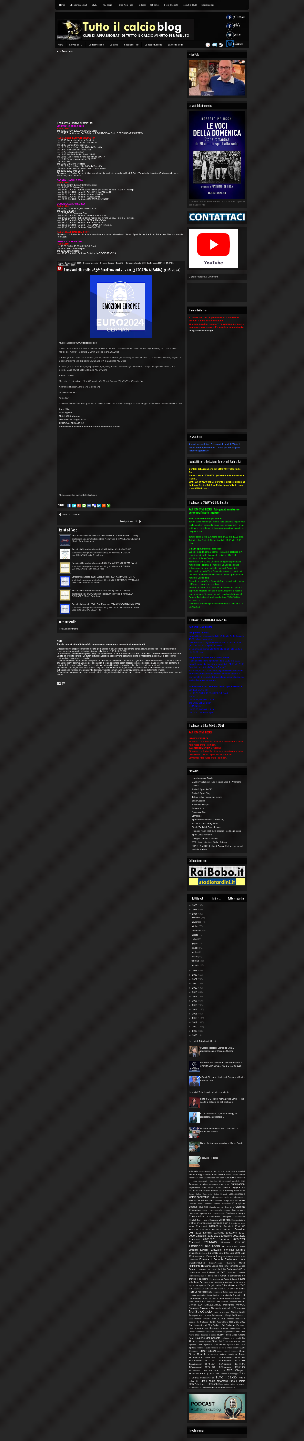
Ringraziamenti (229, 1332)
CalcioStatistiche (204, 1200)
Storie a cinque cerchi (228, 1348)
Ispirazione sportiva (197, 1285)
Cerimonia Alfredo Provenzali (217, 1204)
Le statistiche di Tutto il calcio (206, 1295)
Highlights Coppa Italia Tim (214, 1266)
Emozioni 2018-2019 (213, 1233)
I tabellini (241, 1272)
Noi (243, 1308)
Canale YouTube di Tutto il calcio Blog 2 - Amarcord (216, 782)
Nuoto (242, 1312)
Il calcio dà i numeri (215, 1276)
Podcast (142, 5)
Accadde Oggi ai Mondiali (234, 1171)
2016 (195, 1001)
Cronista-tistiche (238, 1220)
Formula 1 (205, 1259)
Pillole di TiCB (218, 1318)
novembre (196, 922)
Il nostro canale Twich (202, 778)
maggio (195, 948)
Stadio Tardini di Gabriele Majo (206, 827)
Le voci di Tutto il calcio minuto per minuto (209, 1092)
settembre (196, 930)
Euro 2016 (224, 1253)
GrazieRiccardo (215, 1263)
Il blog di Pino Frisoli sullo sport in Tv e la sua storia (216, 831)
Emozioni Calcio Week (233, 1246)
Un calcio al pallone (228, 1384)
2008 (195, 1035)
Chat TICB (203, 1207)
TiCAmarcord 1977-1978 (200, 1370)
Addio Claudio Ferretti (235, 1175)
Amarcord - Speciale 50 (209, 1181)
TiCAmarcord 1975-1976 (202, 1367)
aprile (194, 952)
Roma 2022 (194, 1335)
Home (62, 5)
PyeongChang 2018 (225, 1322)
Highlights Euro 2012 (207, 1269)
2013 (195, 1014)
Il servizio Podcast (209, 1158)
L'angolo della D (215, 1285)
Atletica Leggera (231, 1187)
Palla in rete (205, 1315)
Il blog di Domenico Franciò (205, 838)
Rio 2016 (240, 1331)
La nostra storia (175, 45)
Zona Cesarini (198, 801)
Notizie (234, 1312)
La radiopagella (202, 1292)
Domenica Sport (199, 812)
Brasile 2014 (217, 1190)
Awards (206, 1191)
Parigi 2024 (231, 1315)
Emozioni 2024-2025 (203, 1242)
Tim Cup (204, 1373)
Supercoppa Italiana (217, 1354)
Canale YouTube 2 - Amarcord (203, 277)
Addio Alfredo (218, 1174)
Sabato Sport (198, 808)
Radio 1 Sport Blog (201, 793)
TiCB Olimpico (236, 1370)
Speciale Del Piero (236, 1345)
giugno (194, 943)
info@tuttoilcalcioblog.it (201, 330)
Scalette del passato (208, 1337)
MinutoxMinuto (212, 1304)
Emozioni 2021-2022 (233, 1235)
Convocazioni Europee (219, 1216)
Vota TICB (231, 1388)
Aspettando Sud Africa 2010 (204, 1187)
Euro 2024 (120, 263)
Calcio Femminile (204, 1194)
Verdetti (223, 1387)
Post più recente (71, 514)
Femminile (193, 1259)
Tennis (242, 1354)
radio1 (191, 1328)
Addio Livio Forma (197, 1178)
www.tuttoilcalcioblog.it (86, 343)
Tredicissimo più (207, 1378)
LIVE (94, 5)
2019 (195, 988)
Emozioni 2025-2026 (233, 1242)
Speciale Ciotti (195, 1345)
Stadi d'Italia (212, 1347)
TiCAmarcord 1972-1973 (232, 1360)
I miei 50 (231, 1272)
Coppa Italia (224, 1220)
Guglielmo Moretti (235, 1263)
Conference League (235, 1213)
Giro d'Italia (239, 1259)
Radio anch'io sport (201, 804)
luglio (194, 939)
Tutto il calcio (226, 1377)
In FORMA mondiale (213, 1282)
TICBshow (194, 1373)
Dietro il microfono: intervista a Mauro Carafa (221, 1143)
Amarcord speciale (198, 1184)
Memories (233, 1302)
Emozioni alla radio (90, 263)
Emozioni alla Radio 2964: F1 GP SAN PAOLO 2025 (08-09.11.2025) (94, 529)
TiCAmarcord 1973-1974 (202, 1364)
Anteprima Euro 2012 (219, 1184)
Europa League (215, 1256)
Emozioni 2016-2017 (222, 1229)
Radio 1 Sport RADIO (202, 789)
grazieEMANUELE (197, 1263)
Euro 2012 (213, 1253)
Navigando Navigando (199, 1308)
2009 (195, 1031)
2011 (195, 1022)
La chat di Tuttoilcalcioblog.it (202, 1041)
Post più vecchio (170, 514)
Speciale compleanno (215, 1344)
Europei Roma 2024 (235, 1256)
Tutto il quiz (200, 1384)
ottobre (195, 926)
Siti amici (154, 5)
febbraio (195, 961)
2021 (195, 979)
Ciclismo (240, 1206)
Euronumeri (200, 1256)
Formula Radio (223, 1259)
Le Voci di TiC (76, 45)
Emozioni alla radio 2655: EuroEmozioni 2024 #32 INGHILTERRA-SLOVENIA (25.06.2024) (159, 542)
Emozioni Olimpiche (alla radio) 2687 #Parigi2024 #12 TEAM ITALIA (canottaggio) (95, 542)
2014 (195, 1009)
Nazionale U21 (229, 1308)
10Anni (201, 1171)
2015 (195, 1005)
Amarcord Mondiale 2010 (233, 1181)
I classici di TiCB (216, 1272)
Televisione (232, 1354)
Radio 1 (195, 785)
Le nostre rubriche (153, 45)
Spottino (201, 1348)
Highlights (194, 1265)
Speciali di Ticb (131, 45)
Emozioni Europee (107, 263)
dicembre (196, 917)
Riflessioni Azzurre (214, 1332)
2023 (195, 970)
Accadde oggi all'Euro (199, 1174)
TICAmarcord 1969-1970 (202, 1357)
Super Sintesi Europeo (227, 1351)
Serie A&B (218, 1341)
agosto (194, 935)
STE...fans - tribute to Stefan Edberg (209, 842)
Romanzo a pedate (208, 1335)
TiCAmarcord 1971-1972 (202, 1360)
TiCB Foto (219, 1370)
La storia (114, 45)
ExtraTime (197, 816)
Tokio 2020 (214, 1373)
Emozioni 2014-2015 (234, 1226)
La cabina (194, 1288)
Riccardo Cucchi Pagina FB (205, 823)
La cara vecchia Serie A (214, 1288)
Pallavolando (218, 1315)
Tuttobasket (212, 1384)
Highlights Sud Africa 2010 (229, 1269)
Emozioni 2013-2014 (208, 1226)
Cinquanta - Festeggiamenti (210, 1210)
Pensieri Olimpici (201, 1319)
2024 (195, 914)
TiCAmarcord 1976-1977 (232, 1367)
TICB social (106, 5)
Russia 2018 (231, 1335)
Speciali (193, 1347)
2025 (195, 909)
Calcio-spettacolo (237, 1194)
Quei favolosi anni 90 (199, 1325)
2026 (195, 905)
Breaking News (232, 1191)
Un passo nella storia (208, 1387)
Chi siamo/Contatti (78, 5)
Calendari (218, 1200)
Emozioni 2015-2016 (199, 1229)
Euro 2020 (235, 1253)
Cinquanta (194, 1210)
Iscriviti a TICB (190, 5)
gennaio (195, 965)
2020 (195, 983)
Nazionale (216, 1308)
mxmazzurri (177, 403)
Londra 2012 (200, 1301)
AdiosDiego (210, 1178)
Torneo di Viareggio (229, 1374)
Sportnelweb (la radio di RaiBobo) (208, 819)
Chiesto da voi (216, 1207)
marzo (194, 956)
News (239, 1308)
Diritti (210, 1223)
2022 (195, 975)
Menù (60, 45)
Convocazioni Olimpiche (207, 1220)
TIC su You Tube (125, 5)
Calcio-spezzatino (199, 1196)
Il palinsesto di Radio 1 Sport (223, 1279)
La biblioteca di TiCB (234, 1285)
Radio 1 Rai (219, 1325)
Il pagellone (202, 1279)
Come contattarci (218, 1213)
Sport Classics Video (202, 834)
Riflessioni (200, 1332)
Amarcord (230, 1177)
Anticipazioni (238, 1184)
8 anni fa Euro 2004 (213, 1171)
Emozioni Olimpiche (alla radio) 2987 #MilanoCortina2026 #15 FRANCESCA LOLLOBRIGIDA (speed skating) (153, 529)
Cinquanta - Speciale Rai (200, 1213)
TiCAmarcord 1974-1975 (232, 1364)
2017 (195, 996)
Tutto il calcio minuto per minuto (207, 797)
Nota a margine (221, 1312)
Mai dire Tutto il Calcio (217, 1302)
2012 (195, 1018)
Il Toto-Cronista (171, 5)
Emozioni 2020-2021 (208, 1235)
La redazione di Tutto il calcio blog (223, 1292)
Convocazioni (196, 1216)
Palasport (193, 1315)
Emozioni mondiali (222, 1249)
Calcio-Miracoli (220, 1194)
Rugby (220, 1335)
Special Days (239, 1341)
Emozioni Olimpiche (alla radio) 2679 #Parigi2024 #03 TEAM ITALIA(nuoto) (95, 556)
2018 (195, 992)
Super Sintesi (207, 1350)
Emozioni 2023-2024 (73, 263)
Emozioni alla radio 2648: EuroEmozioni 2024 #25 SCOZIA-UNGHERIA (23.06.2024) (159, 556)
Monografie (228, 1305)
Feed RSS (215, 44)
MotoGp (240, 1304)
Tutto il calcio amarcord (213, 1380)
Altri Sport (220, 1178)
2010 (195, 1026)
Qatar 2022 (239, 1322)
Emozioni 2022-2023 (202, 1239)
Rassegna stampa (218, 1328)
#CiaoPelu (193, 1171)
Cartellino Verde (195, 1204)
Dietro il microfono (198, 1223)
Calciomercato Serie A (221, 1197)
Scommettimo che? (203, 1341)
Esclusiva (203, 1253)
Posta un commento (68, 580)
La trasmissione (96, 45)
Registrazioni (207, 5)
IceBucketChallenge (196, 1276)
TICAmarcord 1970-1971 (232, 1357)
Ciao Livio (229, 1207)
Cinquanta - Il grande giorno (233, 1210)
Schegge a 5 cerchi (231, 1338)
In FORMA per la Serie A (234, 1282)
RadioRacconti (201, 1328)
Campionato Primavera (234, 1200)
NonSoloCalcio (200, 1312)
